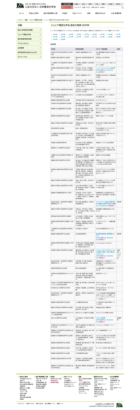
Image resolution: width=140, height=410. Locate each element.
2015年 (63, 37)
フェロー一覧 (23, 391)
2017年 (118, 34)
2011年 (94, 37)
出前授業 (21, 48)
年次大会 (66, 378)
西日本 (118, 4)
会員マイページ (66, 7)
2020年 (94, 34)
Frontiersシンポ (68, 384)
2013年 (79, 37)
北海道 (76, 4)
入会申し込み (114, 378)
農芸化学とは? (100, 13)
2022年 (79, 34)
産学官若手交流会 (27, 52)
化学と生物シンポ (69, 386)
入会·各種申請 (116, 13)
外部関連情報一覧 (41, 382)
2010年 (102, 37)
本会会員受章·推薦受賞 (26, 384)
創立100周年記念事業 (25, 30)
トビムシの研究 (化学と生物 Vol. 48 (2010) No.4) (104, 320)
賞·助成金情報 (40, 388)
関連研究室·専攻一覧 (100, 389)
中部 (96, 4)
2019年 (102, 34)
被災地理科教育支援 (25, 39)
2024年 (63, 34)
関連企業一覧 (98, 387)
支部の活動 (67, 4)
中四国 (110, 4)
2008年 (118, 37)
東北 (83, 4)
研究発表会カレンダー (70, 382)
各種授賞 (22, 386)
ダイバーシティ (22, 57)
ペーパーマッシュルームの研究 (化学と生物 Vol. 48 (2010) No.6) (105, 70)
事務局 (22, 399)
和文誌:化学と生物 (56, 378)
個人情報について (50, 403)
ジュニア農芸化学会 (24, 34)
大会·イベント (77, 13)
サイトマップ (77, 7)
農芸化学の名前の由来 (100, 378)
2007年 (55, 39)
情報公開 (22, 395)
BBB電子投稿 (55, 382)
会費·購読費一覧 (115, 380)
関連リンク (60, 403)
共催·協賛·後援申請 (25, 397)
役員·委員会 (23, 390)
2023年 (71, 34)
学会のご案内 (34, 13)
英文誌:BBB (54, 380)
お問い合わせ (95, 7)
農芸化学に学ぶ (98, 391)
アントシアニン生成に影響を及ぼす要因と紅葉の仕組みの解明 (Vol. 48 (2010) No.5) (106, 203)
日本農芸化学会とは (26, 378)
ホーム (21, 13)
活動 (88, 13)
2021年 (86, 34)
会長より (22, 380)
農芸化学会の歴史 (25, 382)
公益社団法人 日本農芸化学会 (36, 5)
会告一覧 (38, 380)
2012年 (86, 37)
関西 (103, 4)
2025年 (55, 34)
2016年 (55, 37)
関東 (90, 4)
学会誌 (64, 13)
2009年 (110, 37)
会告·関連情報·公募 (50, 13)
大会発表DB (67, 380)
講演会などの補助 (25, 388)
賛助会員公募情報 (41, 384)
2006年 (63, 39)
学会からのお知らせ (41, 378)
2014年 (71, 37)
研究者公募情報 (40, 386)
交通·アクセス (86, 7)
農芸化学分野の (100, 394)
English (102, 7)
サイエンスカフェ (23, 43)
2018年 (110, 34)
